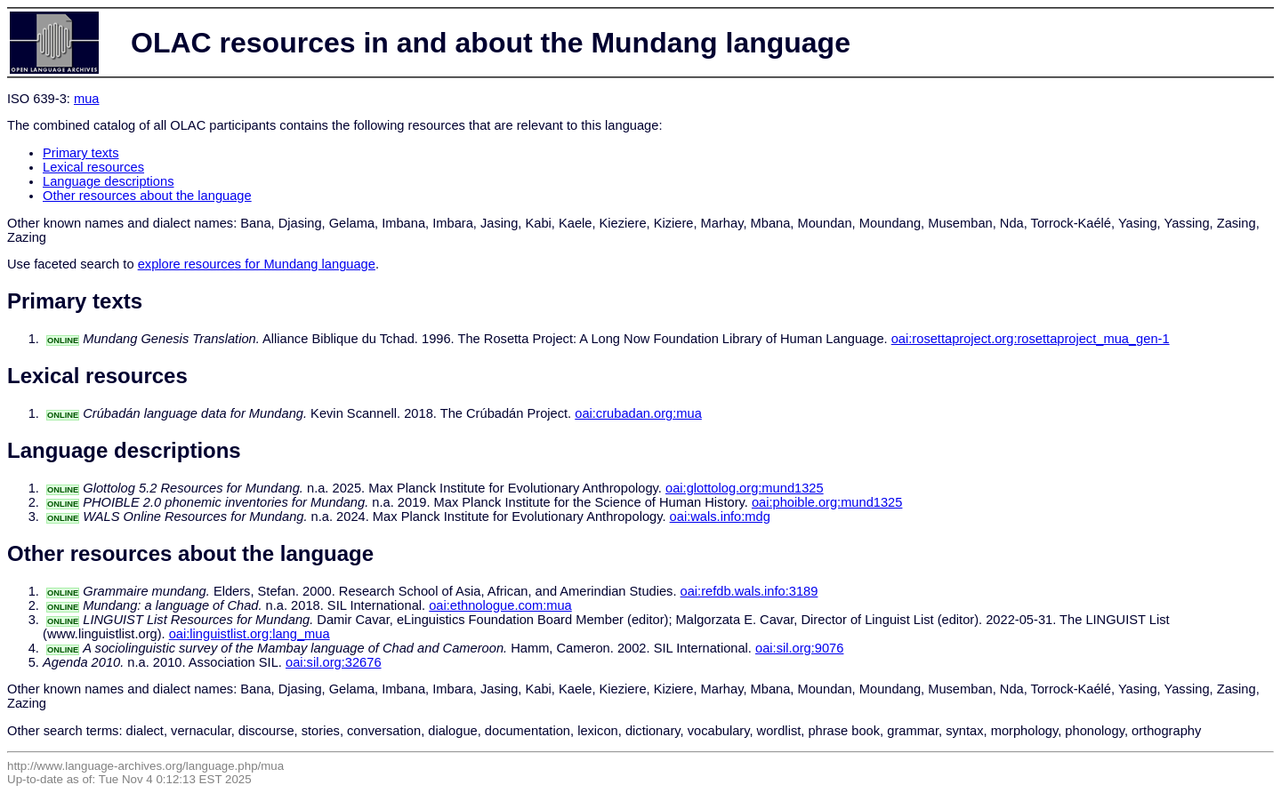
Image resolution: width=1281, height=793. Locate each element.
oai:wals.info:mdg (720, 516)
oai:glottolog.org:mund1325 (744, 488)
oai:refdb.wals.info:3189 (749, 591)
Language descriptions (108, 181)
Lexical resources (93, 167)
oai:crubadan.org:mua (638, 413)
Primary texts (81, 153)
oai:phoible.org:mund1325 (827, 502)
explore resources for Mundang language (256, 264)
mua (87, 99)
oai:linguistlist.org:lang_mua (249, 634)
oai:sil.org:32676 (334, 662)
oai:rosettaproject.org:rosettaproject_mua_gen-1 (1030, 339)
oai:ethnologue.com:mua (500, 605)
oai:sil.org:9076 (799, 648)
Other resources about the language (147, 195)
